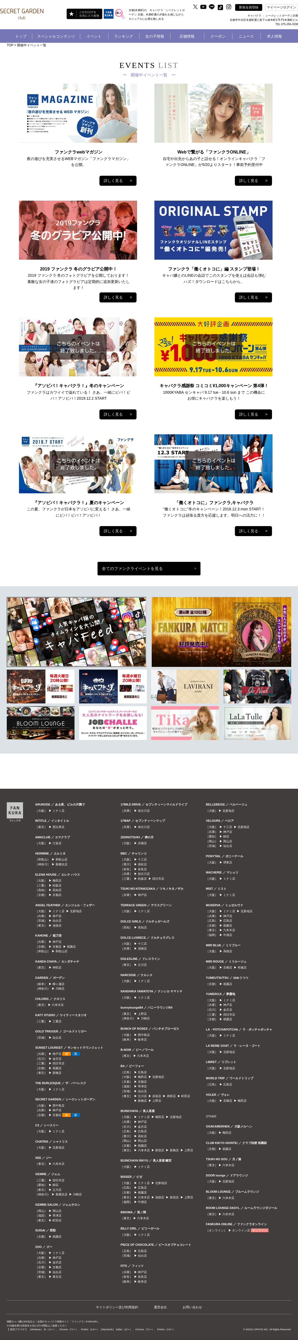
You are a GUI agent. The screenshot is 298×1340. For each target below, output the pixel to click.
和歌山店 (61, 859)
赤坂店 (156, 1096)
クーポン (218, 36)
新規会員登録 (248, 7)
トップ (21, 36)
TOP (10, 45)
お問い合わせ (192, 1307)
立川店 (57, 1189)
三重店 (57, 1021)
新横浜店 (61, 864)
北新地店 (76, 911)
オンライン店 (241, 1230)
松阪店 (57, 885)
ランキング (123, 36)
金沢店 (57, 1058)
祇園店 (71, 946)
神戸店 (57, 916)
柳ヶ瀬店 (58, 984)
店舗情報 (187, 36)
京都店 (57, 894)
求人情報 (274, 36)
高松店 (142, 864)
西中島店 (58, 1105)
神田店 (57, 967)
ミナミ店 (58, 810)
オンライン (259, 1230)
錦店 (56, 1184)
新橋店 (57, 1072)
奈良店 (142, 869)
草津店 (57, 1215)
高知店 (57, 890)
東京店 (57, 1276)
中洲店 (142, 1202)
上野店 (142, 1013)
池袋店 (57, 925)
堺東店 (227, 862)
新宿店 (159, 1150)
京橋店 (142, 843)
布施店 (242, 967)
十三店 (142, 859)
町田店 (57, 1220)
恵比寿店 (58, 827)
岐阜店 (142, 1039)
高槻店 (227, 951)
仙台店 (57, 920)
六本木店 (58, 1004)
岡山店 (57, 1210)
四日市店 (58, 1063)
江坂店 (57, 843)
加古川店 (144, 810)
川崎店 (60, 988)
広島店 (142, 1072)
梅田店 (57, 880)
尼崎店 (142, 948)
